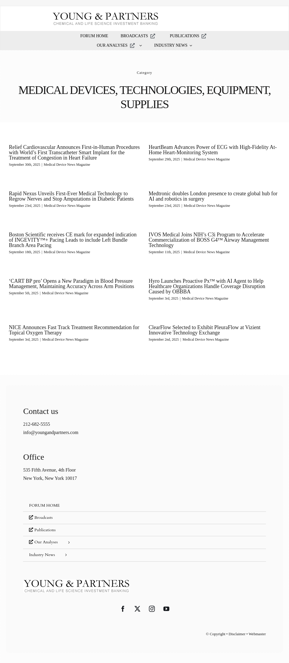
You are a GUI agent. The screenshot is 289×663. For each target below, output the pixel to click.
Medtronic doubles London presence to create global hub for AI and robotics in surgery (205, 196)
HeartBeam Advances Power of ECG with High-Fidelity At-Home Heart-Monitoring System (210, 149)
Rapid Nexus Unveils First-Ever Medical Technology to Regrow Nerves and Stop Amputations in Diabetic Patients (81, 193)
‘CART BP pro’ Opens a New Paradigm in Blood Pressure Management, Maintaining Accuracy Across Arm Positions (71, 282)
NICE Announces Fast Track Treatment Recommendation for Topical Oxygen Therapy (84, 326)
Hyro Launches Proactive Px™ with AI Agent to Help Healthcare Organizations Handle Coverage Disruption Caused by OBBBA (204, 285)
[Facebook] (123, 604)
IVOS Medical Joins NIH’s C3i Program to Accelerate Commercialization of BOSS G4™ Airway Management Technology (212, 238)
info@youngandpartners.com (50, 427)
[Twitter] (137, 604)
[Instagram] (152, 604)
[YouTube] (166, 604)
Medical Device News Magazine (67, 164)
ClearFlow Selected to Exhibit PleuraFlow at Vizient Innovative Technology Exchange (197, 328)
